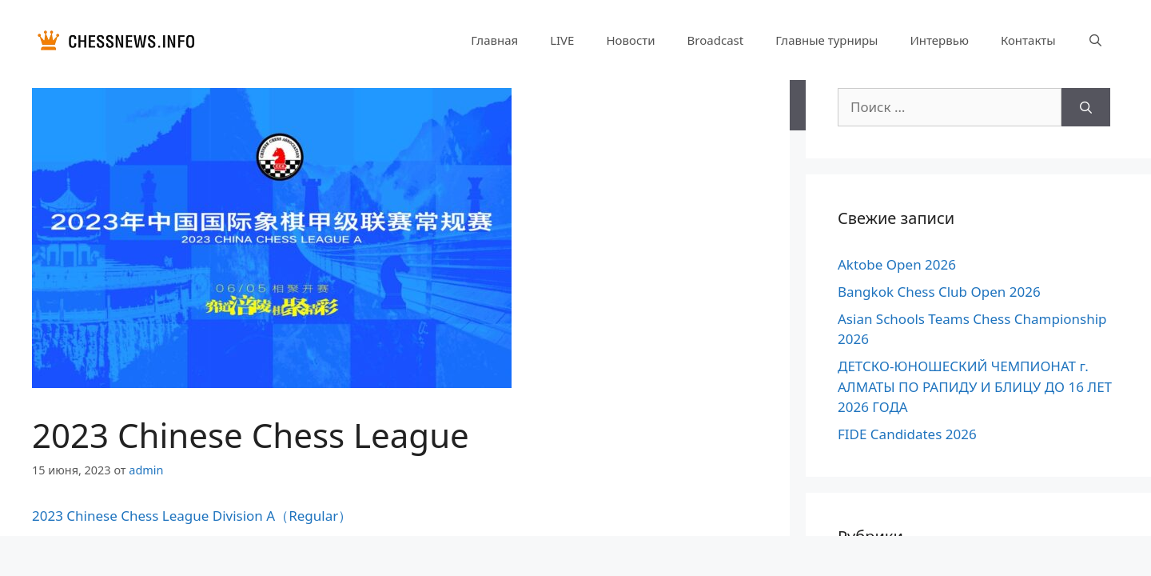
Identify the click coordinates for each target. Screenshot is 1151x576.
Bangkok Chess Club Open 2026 (939, 291)
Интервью (939, 40)
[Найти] (1085, 107)
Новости (630, 40)
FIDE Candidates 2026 (907, 434)
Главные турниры (826, 40)
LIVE (562, 40)
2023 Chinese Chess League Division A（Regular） (192, 515)
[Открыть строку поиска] (1095, 40)
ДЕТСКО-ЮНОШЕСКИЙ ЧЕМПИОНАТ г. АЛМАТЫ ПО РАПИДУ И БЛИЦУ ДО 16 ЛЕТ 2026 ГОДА (975, 386)
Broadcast (715, 40)
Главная (494, 40)
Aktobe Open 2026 (897, 264)
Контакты (1028, 40)
